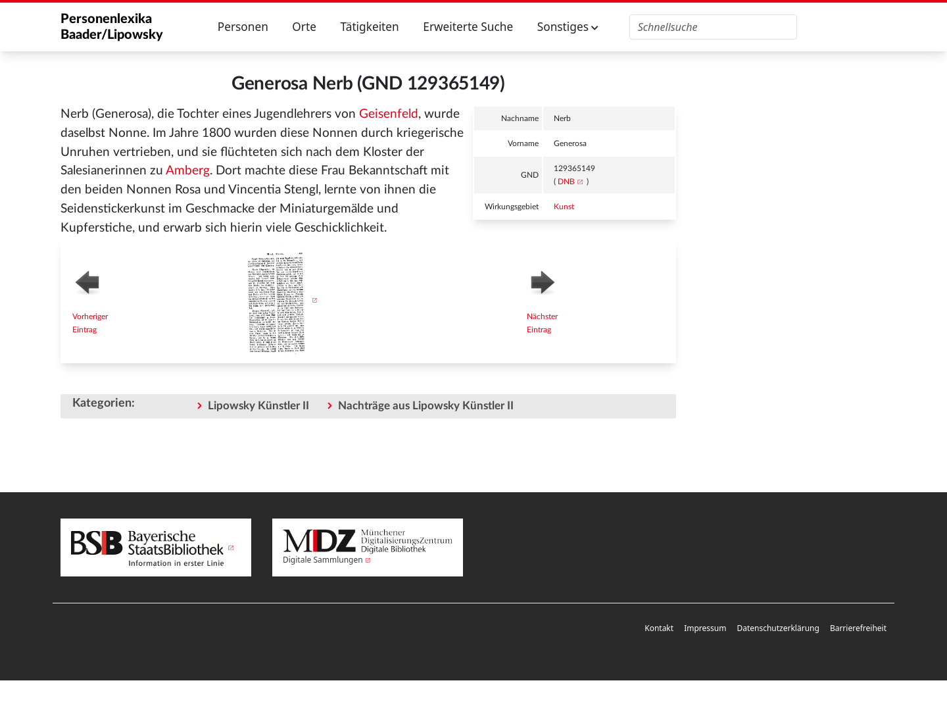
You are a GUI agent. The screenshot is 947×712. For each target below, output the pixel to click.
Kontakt (658, 628)
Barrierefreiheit (858, 628)
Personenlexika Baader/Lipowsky (112, 27)
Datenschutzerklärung (778, 628)
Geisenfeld (388, 114)
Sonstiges (568, 26)
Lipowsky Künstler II (258, 405)
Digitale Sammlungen (323, 559)
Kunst (564, 207)
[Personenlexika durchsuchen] (713, 26)
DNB (566, 182)
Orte (304, 26)
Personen (243, 26)
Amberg (188, 171)
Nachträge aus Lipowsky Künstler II (426, 405)
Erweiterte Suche (468, 26)
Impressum (705, 628)
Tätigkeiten (369, 26)
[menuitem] (658, 629)
